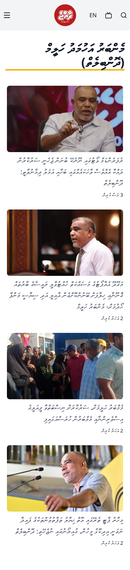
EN (93, 15)
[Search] (124, 15)
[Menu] (7, 15)
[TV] (108, 15)
